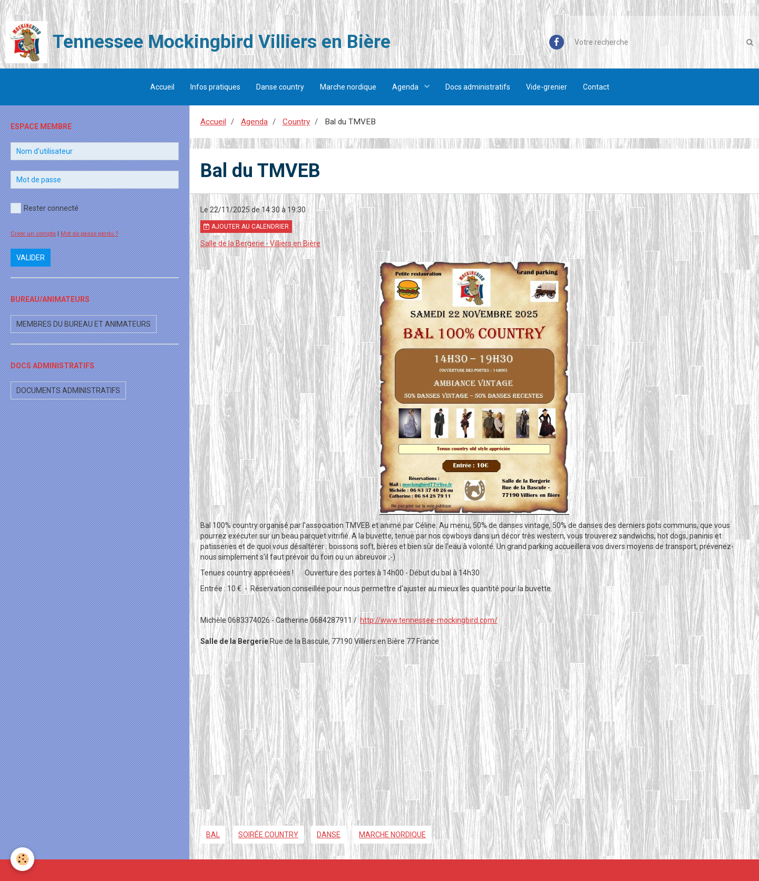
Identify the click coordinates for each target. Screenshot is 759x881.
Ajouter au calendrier (246, 226)
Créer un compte (33, 233)
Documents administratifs (68, 390)
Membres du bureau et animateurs (83, 324)
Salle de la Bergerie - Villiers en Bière (260, 243)
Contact (596, 87)
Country (296, 121)
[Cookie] (22, 859)
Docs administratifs (477, 87)
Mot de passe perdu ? (89, 233)
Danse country (280, 87)
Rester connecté (45, 208)
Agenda (406, 87)
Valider (30, 257)
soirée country (268, 834)
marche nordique (392, 834)
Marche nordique (348, 87)
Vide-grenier (546, 87)
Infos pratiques (215, 87)
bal (213, 834)
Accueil (162, 87)
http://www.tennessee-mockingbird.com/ (429, 620)
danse (328, 834)
